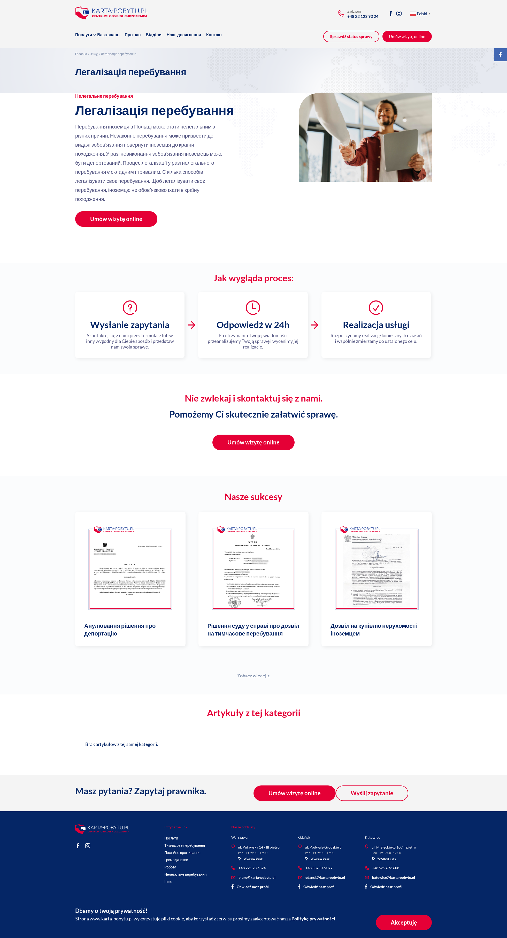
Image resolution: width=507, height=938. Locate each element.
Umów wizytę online (116, 218)
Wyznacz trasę (250, 858)
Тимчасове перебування (184, 845)
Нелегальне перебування (104, 96)
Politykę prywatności (313, 918)
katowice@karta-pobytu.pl (390, 877)
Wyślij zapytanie (372, 793)
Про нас (133, 34)
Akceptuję (403, 922)
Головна (81, 54)
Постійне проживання (182, 852)
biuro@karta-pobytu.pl (253, 877)
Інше (168, 881)
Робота (170, 867)
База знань (108, 34)
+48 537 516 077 (315, 868)
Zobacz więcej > (253, 675)
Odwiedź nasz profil (250, 886)
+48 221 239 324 (248, 868)
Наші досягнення (184, 34)
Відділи (154, 34)
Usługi (94, 54)
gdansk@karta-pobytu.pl (321, 877)
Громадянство (176, 860)
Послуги (83, 34)
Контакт (214, 34)
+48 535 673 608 (382, 868)
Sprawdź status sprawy (351, 36)
